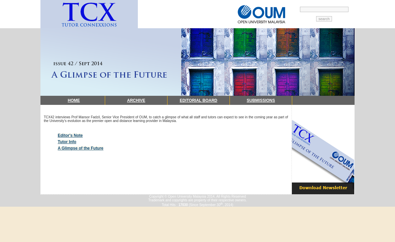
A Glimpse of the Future (80, 148)
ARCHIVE (136, 100)
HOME (74, 100)
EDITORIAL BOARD (198, 100)
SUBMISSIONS (261, 100)
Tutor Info (67, 141)
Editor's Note (70, 135)
